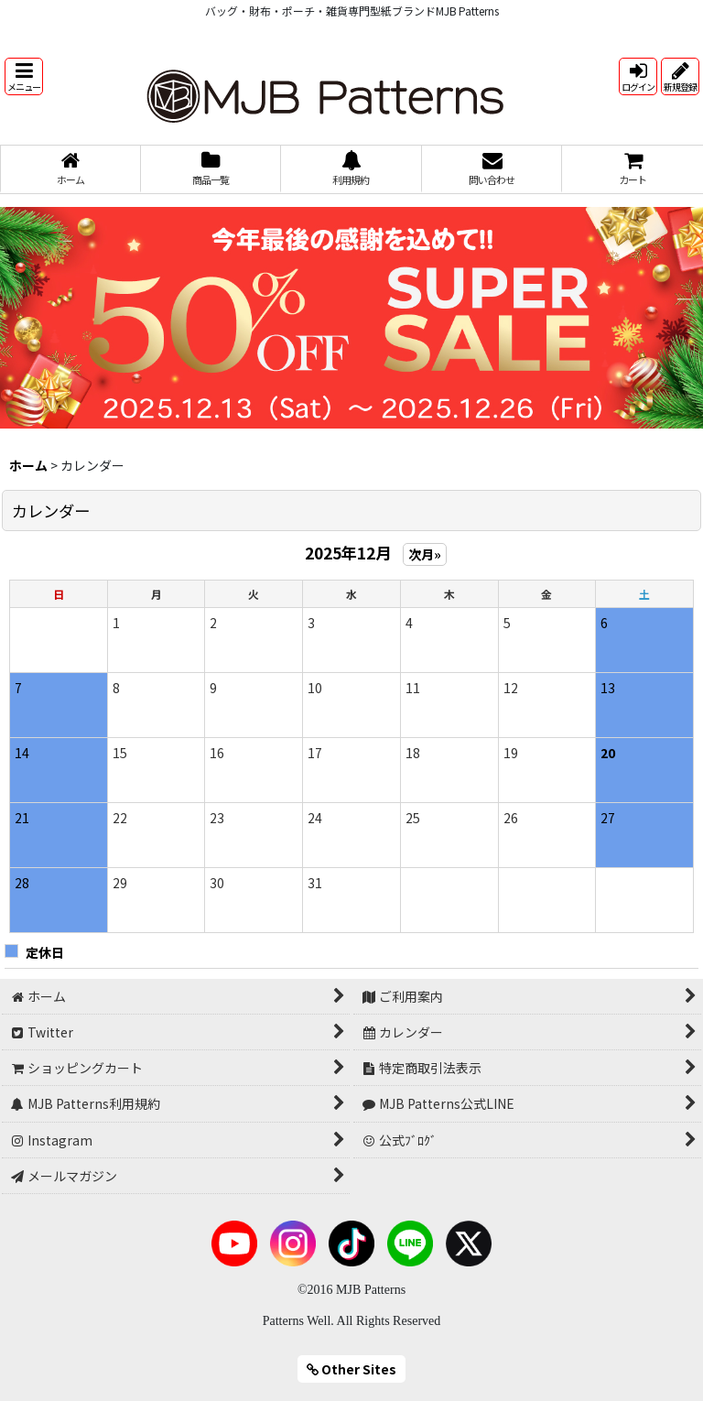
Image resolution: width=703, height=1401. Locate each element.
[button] (24, 76)
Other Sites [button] (351, 1369)
